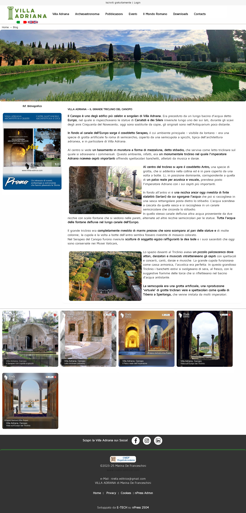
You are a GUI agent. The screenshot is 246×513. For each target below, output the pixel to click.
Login (137, 2)
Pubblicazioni (114, 14)
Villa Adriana (60, 14)
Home (5, 27)
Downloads (180, 14)
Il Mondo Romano (155, 14)
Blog (16, 27)
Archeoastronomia (87, 14)
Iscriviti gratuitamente (119, 2)
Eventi (133, 14)
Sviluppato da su (123, 507)
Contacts (200, 14)
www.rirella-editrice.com (123, 470)
